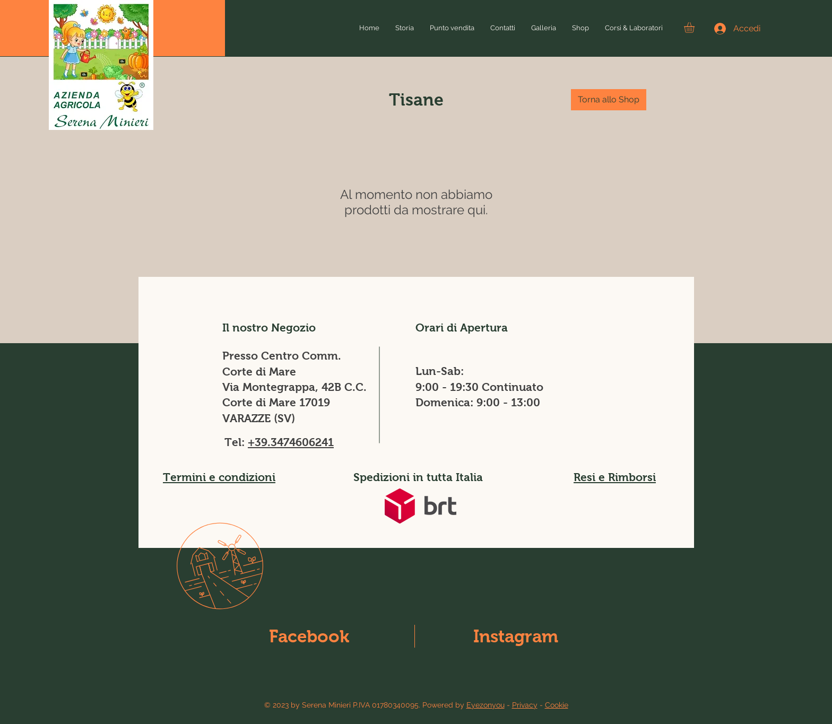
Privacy (525, 705)
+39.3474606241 (291, 442)
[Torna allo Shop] (608, 99)
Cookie (556, 705)
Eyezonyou (485, 705)
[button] (695, 27)
